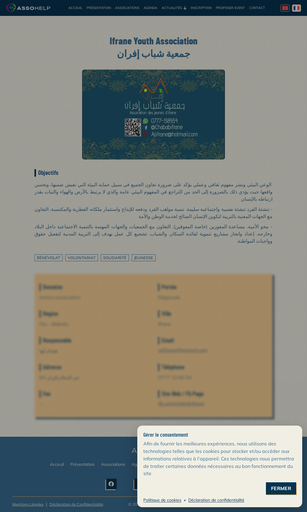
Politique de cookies (162, 500)
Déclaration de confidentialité (216, 500)
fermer (281, 488)
